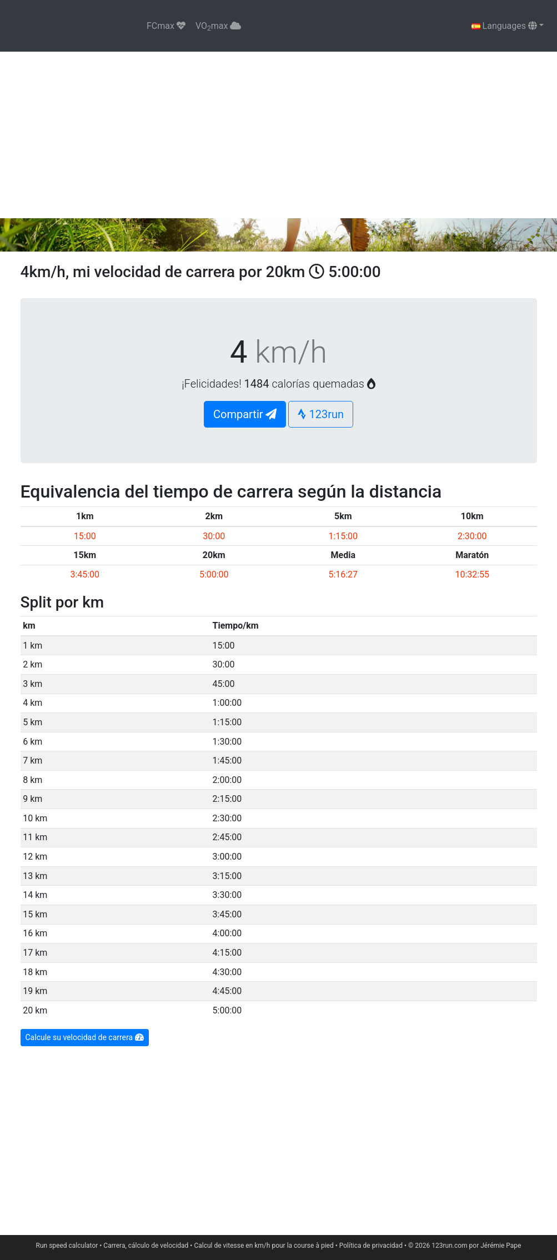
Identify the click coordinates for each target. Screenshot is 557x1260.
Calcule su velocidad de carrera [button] (85, 1037)
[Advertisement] (278, 135)
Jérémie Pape (500, 1245)
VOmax (218, 26)
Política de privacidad (371, 1245)
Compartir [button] (245, 414)
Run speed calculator (67, 1245)
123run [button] (321, 414)
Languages (504, 26)
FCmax (166, 26)
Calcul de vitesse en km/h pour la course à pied (263, 1245)
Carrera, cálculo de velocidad (145, 1245)
